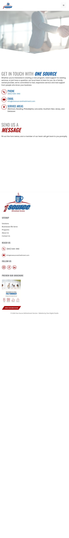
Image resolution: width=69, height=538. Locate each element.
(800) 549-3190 (14, 94)
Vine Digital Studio (52, 313)
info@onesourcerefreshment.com (21, 101)
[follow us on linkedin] (15, 269)
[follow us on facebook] (9, 269)
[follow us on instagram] (4, 269)
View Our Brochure (11, 308)
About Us (5, 233)
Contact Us (6, 236)
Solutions (5, 223)
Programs (5, 230)
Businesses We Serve (10, 227)
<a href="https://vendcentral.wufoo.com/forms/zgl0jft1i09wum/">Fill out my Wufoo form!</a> (34, 164)
